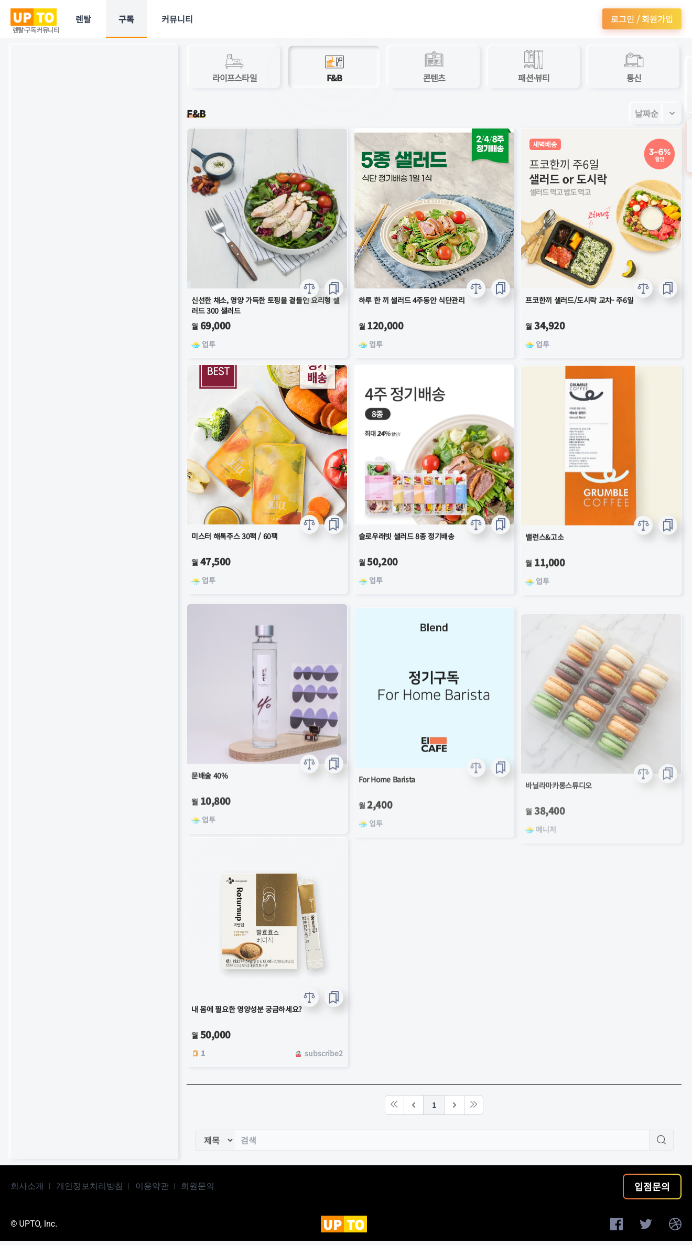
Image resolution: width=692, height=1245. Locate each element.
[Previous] (414, 1105)
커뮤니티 (177, 19)
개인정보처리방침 (89, 1186)
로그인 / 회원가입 (642, 19)
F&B (196, 113)
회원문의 (197, 1186)
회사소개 (27, 1186)
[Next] (454, 1105)
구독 (126, 19)
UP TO (34, 17)
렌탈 (83, 19)
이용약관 (152, 1186)
